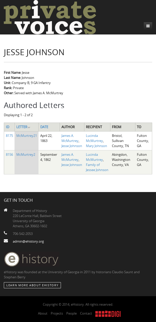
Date (44, 127)
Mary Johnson (96, 146)
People (71, 313)
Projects (57, 313)
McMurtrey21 (26, 135)
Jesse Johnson (71, 146)
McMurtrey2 (25, 154)
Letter (23, 127)
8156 (9, 154)
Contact (86, 313)
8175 (9, 135)
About (42, 313)
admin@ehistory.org (28, 241)
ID (7, 127)
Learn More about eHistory (32, 285)
